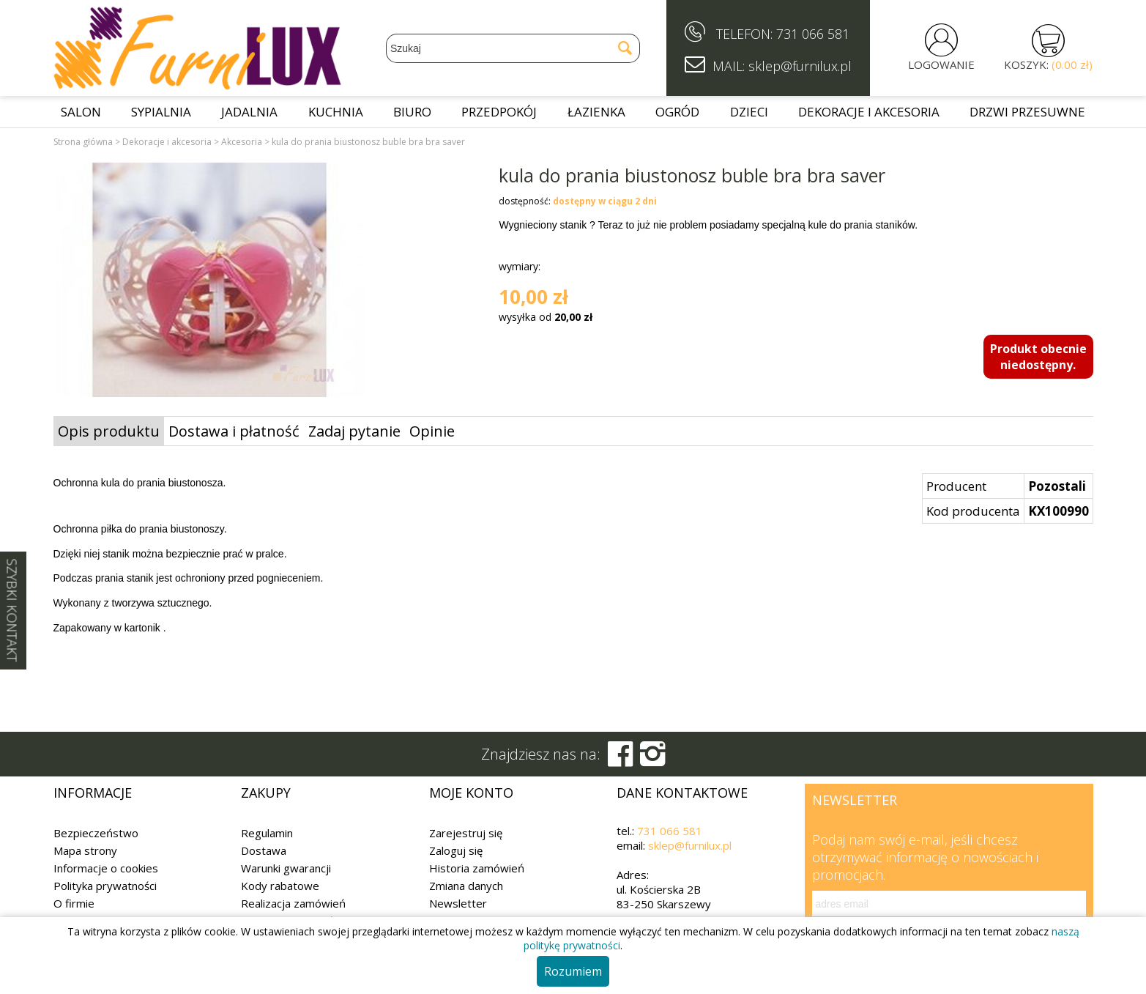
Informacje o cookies (105, 868)
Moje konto (471, 792)
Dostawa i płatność (233, 431)
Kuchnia (335, 111)
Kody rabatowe (280, 885)
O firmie (73, 903)
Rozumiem (573, 971)
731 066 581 (812, 33)
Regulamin (267, 833)
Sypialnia (161, 111)
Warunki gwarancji (286, 868)
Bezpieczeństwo (95, 833)
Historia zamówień (476, 868)
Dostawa (263, 850)
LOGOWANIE (941, 64)
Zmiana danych (466, 885)
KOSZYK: (1048, 64)
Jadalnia (249, 111)
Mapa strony (85, 850)
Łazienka (596, 111)
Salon (81, 111)
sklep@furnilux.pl (690, 845)
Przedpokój (499, 111)
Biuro (412, 111)
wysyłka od (545, 317)
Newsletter (458, 903)
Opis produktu (109, 431)
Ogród (677, 111)
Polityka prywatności (105, 885)
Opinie (432, 431)
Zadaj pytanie (354, 431)
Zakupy (266, 792)
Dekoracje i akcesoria (869, 111)
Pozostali (1057, 486)
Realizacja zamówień (293, 903)
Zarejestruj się (465, 833)
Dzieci (749, 111)
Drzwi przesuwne (1027, 111)
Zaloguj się (456, 850)
